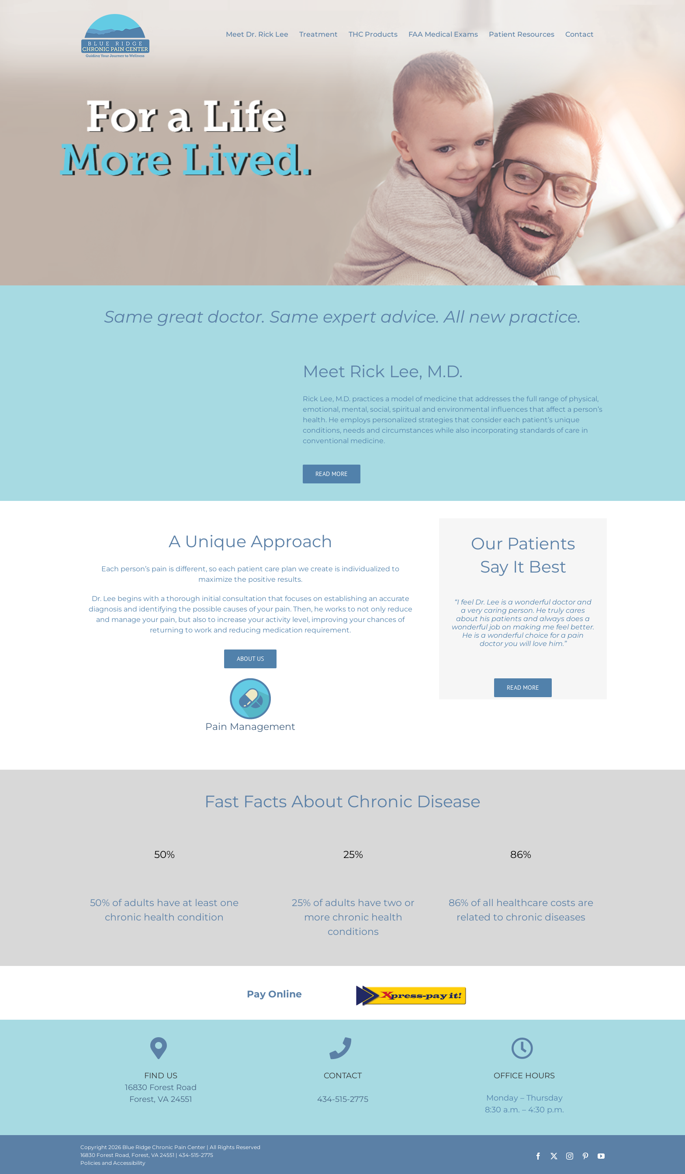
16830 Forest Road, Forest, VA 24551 (127, 1155)
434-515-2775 (342, 1099)
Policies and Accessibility (112, 1163)
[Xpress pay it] (410, 987)
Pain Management (250, 727)
